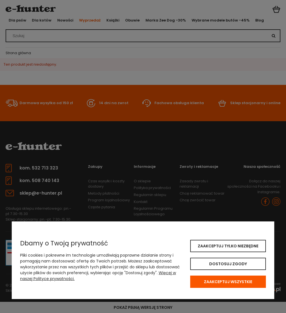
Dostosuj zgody (228, 264)
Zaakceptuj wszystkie (228, 282)
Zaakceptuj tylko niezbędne (228, 246)
